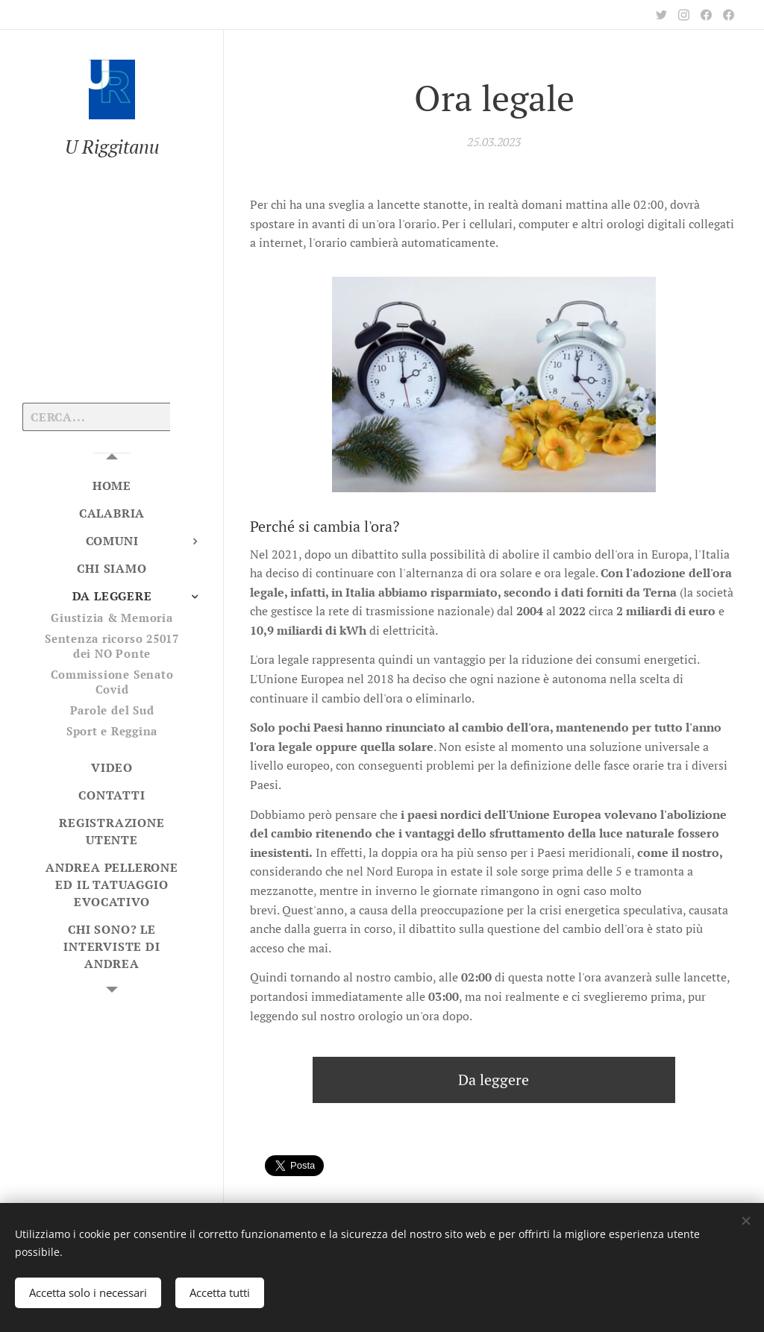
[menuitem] (111, 485)
